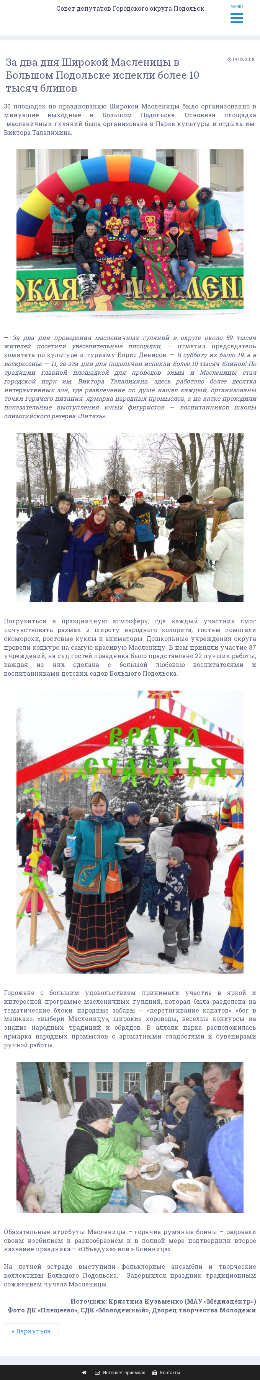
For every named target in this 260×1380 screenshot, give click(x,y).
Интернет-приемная (119, 1372)
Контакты (165, 1372)
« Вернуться (31, 1331)
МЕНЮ (236, 15)
